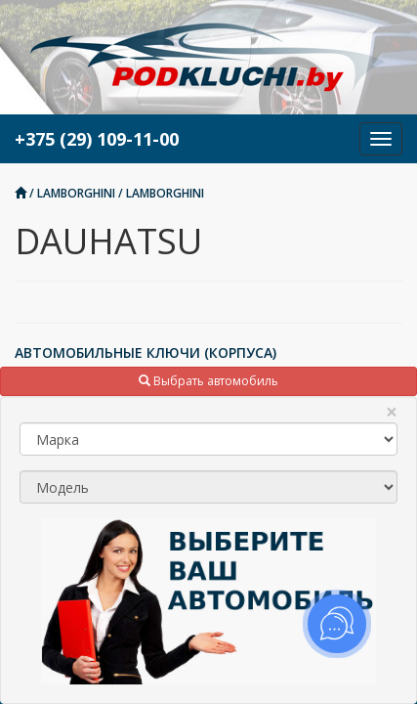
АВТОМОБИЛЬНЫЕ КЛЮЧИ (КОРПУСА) (145, 352)
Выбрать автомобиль (208, 381)
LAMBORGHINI (76, 192)
